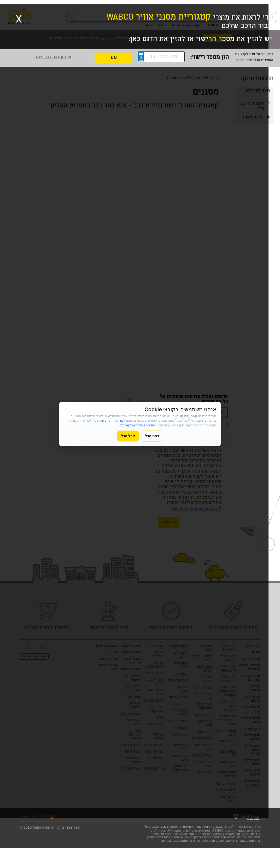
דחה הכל (152, 436)
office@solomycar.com (136, 425)
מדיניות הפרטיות (112, 420)
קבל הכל (128, 436)
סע (113, 58)
